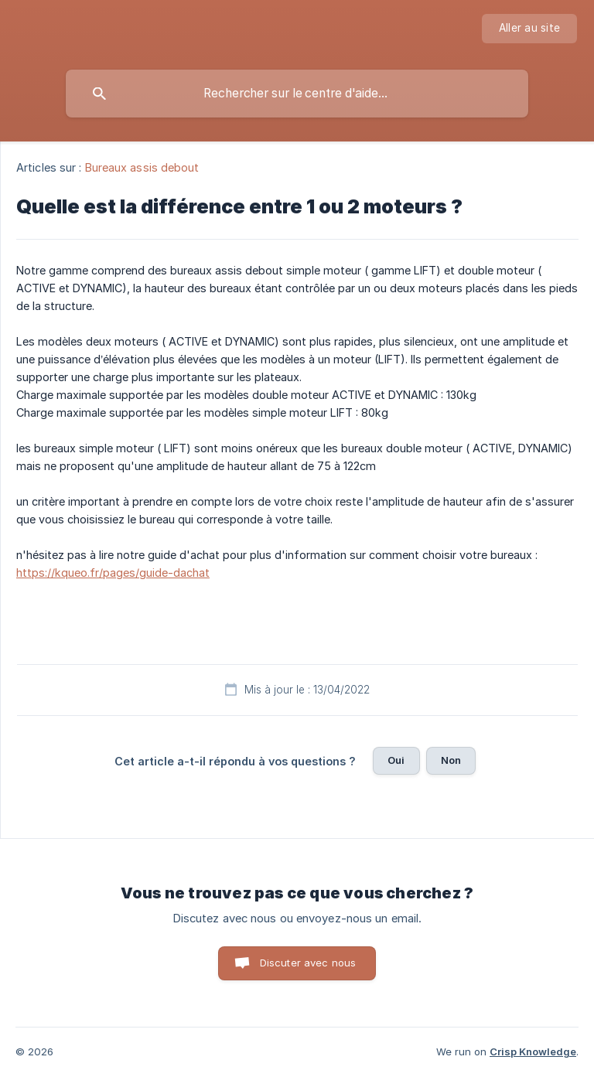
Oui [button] (396, 760)
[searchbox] (297, 94)
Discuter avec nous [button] (308, 962)
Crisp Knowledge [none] (533, 1051)
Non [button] (451, 760)
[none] (529, 28)
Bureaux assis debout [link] (142, 167)
